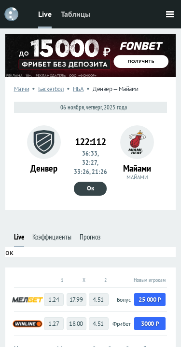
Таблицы (75, 14)
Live (45, 14)
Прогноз (90, 236)
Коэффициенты (51, 236)
